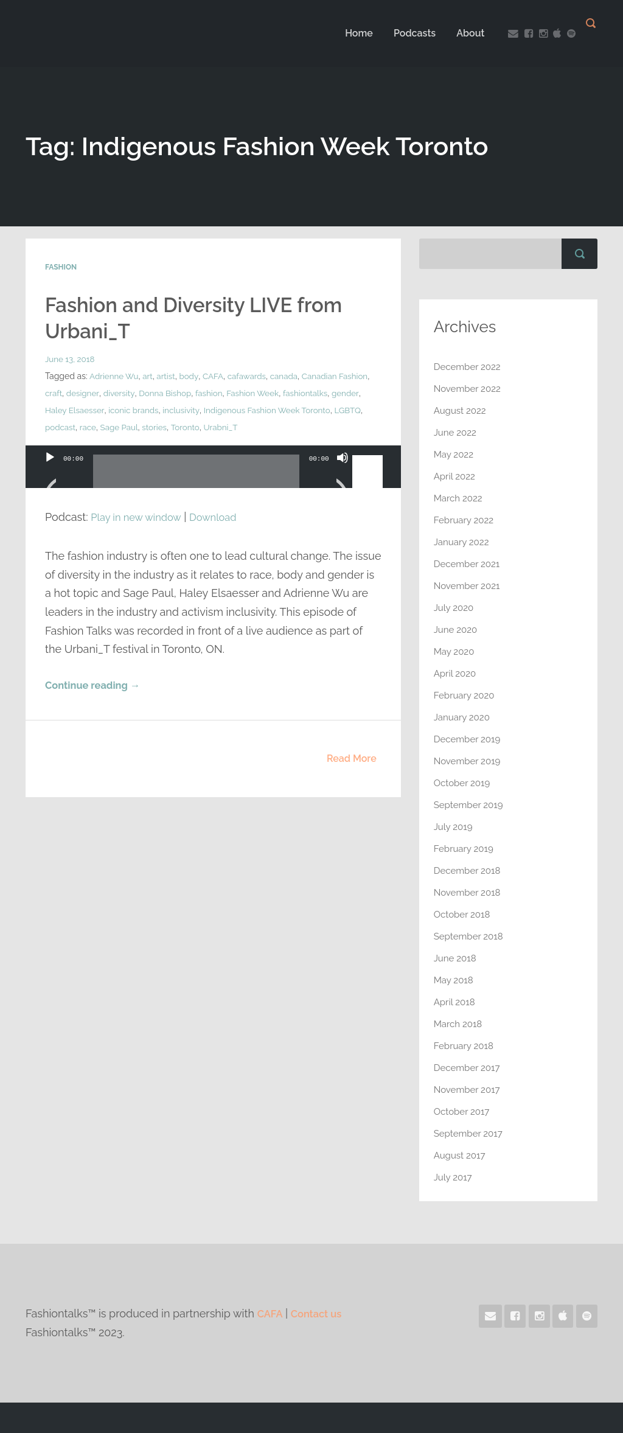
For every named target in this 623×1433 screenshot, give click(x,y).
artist (169, 375)
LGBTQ (117, 426)
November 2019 (469, 761)
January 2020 (463, 717)
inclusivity (268, 409)
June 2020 (457, 629)
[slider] (196, 475)
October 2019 (463, 783)
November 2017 (469, 1089)
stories (250, 426)
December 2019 (469, 739)
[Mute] (342, 472)
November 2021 (469, 585)
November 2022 (469, 388)
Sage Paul (212, 426)
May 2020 (455, 651)
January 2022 (463, 542)
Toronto (281, 426)
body (192, 375)
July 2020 (455, 607)
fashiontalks (68, 409)
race (180, 426)
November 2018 (469, 892)
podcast (151, 426)
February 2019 (465, 848)
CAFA (217, 375)
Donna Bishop (202, 392)
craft (88, 392)
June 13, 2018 (71, 358)
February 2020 (466, 695)
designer (117, 392)
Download (223, 516)
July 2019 (454, 826)
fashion (248, 392)
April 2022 (456, 476)
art (150, 375)
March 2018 (460, 1024)
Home (349, 33)
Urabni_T (318, 426)
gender (110, 409)
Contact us (321, 1313)
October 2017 (463, 1111)
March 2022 (460, 498)
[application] (213, 478)
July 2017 (454, 1177)
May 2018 (455, 980)
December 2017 (469, 1067)
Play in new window (140, 516)
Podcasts (405, 33)
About (461, 33)
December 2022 (469, 366)
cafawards (252, 375)
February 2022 (466, 520)
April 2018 (456, 1002)
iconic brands (219, 409)
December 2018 (469, 870)
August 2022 (462, 410)
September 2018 (470, 936)
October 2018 (464, 914)
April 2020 (456, 673)
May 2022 (455, 454)
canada (291, 375)
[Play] (50, 472)
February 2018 (465, 1045)
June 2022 (456, 432)
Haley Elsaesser (158, 409)
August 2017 (461, 1155)
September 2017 (470, 1133)
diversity (155, 392)
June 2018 (456, 958)
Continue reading (97, 685)
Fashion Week (294, 392)
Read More (352, 759)
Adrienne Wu (115, 375)
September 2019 (470, 805)
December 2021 (469, 564)
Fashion (61, 267)
